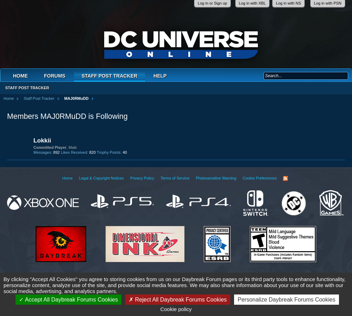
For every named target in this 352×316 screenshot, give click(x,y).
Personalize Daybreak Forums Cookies (286, 300)
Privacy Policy (142, 178)
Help (159, 76)
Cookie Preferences (260, 178)
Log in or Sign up (212, 3)
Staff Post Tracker (109, 76)
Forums (54, 76)
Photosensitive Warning (216, 178)
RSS (285, 178)
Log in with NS (288, 3)
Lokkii (42, 140)
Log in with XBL (252, 3)
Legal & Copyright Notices (101, 178)
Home (20, 76)
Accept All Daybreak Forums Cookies (68, 300)
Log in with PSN (327, 3)
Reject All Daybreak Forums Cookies (178, 300)
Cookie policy (175, 309)
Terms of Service (175, 178)
